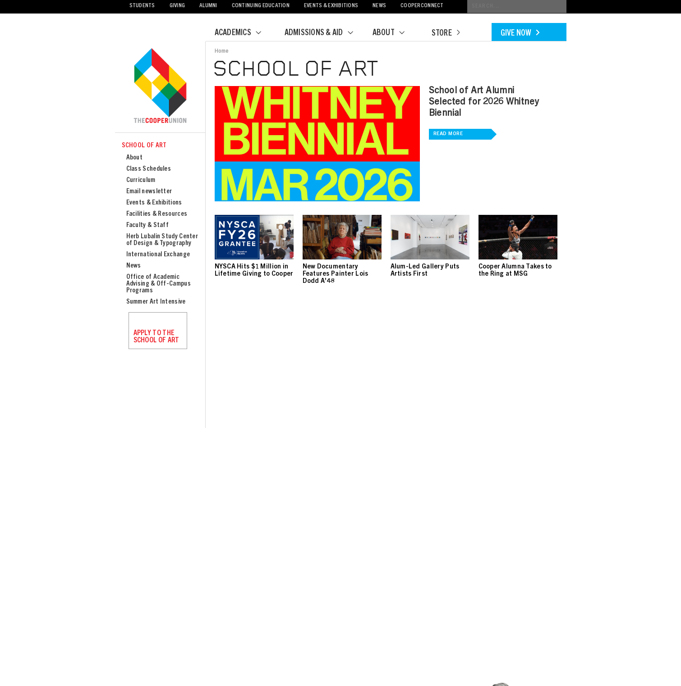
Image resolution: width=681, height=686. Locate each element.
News (379, 6)
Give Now (520, 34)
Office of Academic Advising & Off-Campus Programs (158, 284)
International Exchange (158, 254)
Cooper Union (160, 86)
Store (446, 34)
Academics (243, 33)
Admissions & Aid (324, 33)
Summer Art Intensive (156, 302)
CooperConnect (421, 6)
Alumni (208, 6)
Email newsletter (149, 191)
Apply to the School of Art (156, 337)
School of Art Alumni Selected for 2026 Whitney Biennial (484, 102)
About (394, 33)
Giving (177, 6)
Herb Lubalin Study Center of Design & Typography (162, 240)
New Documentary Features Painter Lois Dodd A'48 (335, 274)
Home (222, 51)
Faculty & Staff (147, 225)
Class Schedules (148, 169)
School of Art (144, 145)
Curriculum (141, 180)
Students (142, 6)
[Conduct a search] (516, 6)
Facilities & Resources (157, 214)
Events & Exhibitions (331, 6)
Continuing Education (261, 6)
